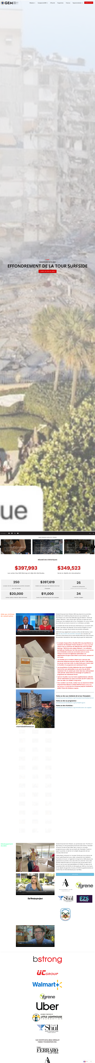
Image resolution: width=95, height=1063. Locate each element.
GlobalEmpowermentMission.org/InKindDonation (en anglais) (73, 707)
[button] (9, 533)
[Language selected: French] (87, 1061)
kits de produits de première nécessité (69, 633)
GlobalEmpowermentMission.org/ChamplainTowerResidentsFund (75, 698)
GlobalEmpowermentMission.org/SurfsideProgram (70, 702)
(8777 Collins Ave (85, 644)
